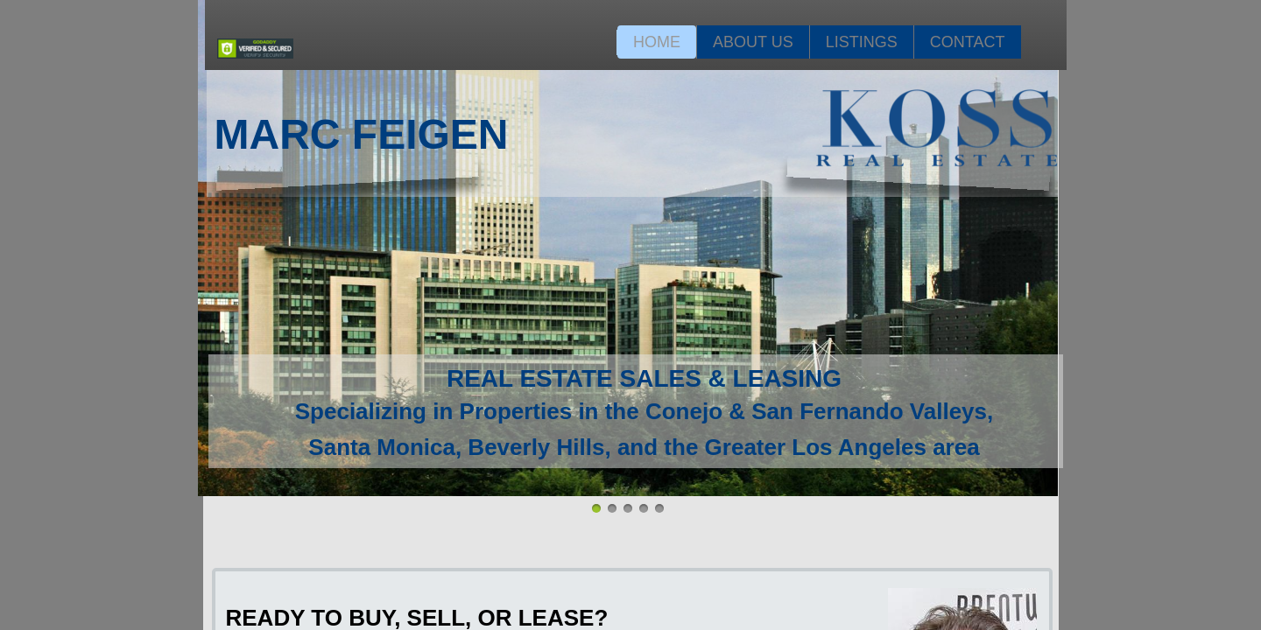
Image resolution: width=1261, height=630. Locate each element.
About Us (753, 42)
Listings (862, 42)
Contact (967, 42)
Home (656, 42)
